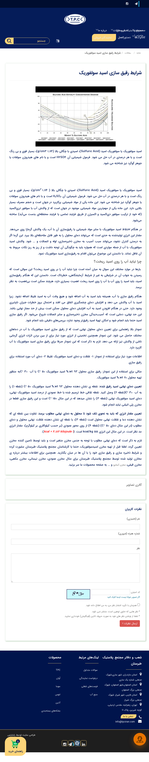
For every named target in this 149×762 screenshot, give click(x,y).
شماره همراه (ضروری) (128, 533)
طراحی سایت (29, 745)
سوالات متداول (99, 669)
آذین (69, 702)
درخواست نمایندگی (96, 677)
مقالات (127, 52)
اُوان (70, 677)
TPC (69, 669)
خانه (138, 52)
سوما (69, 686)
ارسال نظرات (129, 623)
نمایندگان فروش (103, 37)
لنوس (69, 694)
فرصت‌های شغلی (98, 686)
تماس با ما (129, 726)
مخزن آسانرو (119, 464)
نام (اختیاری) (132, 518)
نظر (137, 548)
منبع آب (102, 694)
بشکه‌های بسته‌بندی (62, 710)
